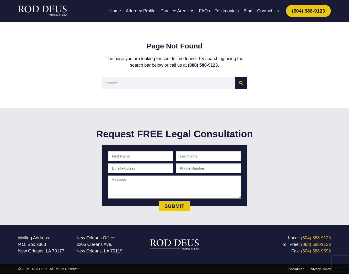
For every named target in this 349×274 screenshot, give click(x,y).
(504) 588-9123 (316, 237)
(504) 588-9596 (316, 251)
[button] (177, 11)
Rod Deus (39, 269)
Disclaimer (296, 269)
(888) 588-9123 (203, 65)
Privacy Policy (320, 269)
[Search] (241, 83)
